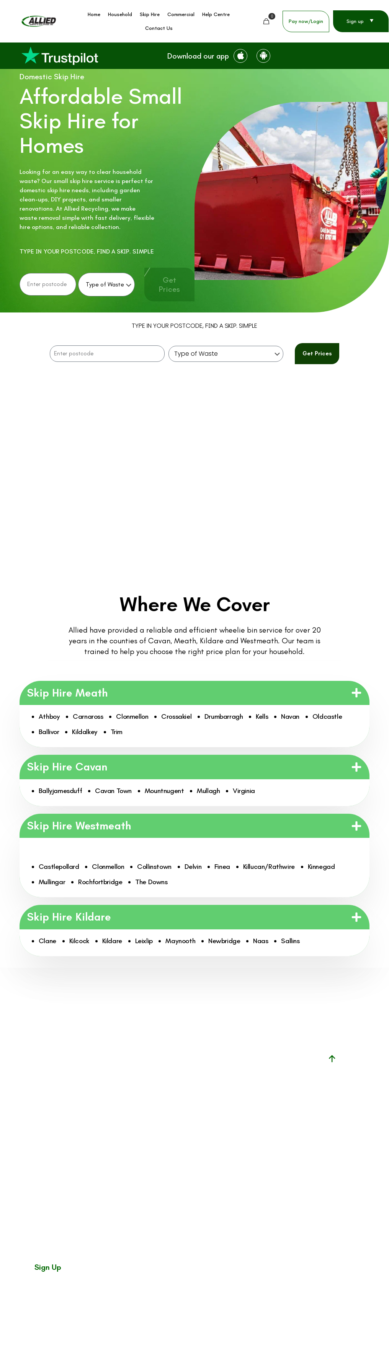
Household (186, 1069)
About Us (185, 1151)
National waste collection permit (249, 1106)
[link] (59, 55)
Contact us (188, 1167)
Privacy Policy (352, 1319)
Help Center (188, 1118)
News (180, 1135)
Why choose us (192, 1183)
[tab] (88, 475)
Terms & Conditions (318, 1319)
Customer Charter (276, 1319)
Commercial (188, 1102)
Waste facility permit (254, 1085)
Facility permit (245, 1069)
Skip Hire (184, 1086)
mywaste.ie (241, 1126)
